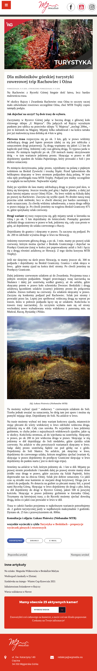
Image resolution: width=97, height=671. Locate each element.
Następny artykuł (80, 554)
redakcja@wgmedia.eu (70, 657)
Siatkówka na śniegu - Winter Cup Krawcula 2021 (29, 581)
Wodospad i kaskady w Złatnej (20, 576)
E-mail (53, 540)
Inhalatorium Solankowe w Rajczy (22, 586)
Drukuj (34, 540)
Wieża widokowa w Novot (18, 591)
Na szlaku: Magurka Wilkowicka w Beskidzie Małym (31, 571)
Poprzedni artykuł (17, 554)
